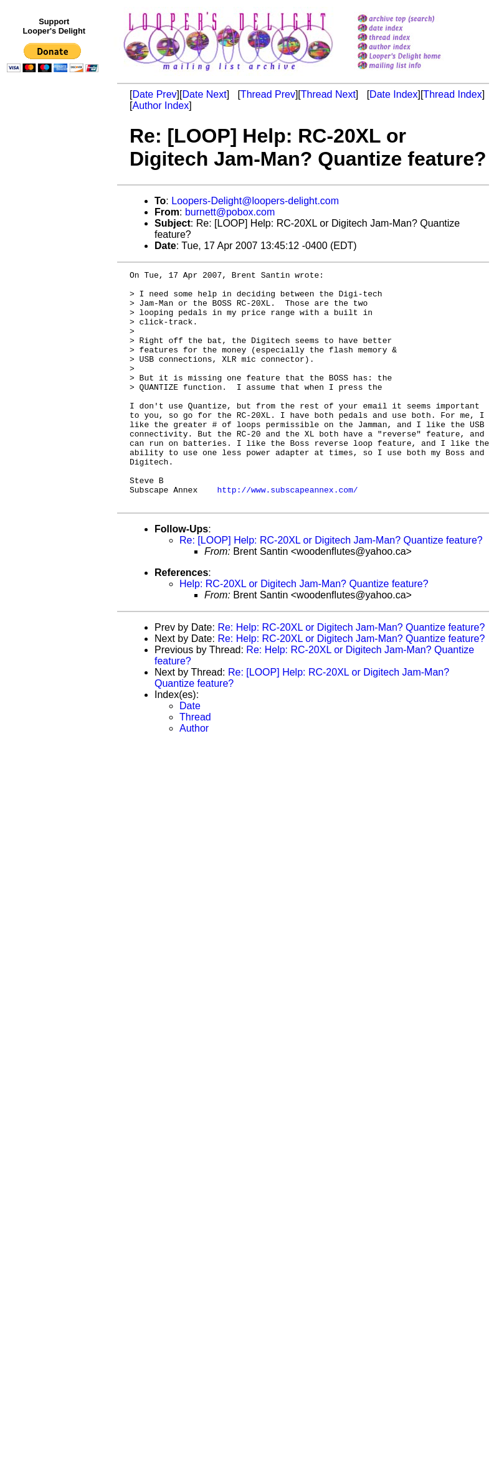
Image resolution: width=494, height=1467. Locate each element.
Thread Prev (267, 94)
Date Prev (154, 94)
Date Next (204, 94)
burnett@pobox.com (230, 212)
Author (194, 775)
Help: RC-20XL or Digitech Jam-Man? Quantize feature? (304, 630)
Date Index (393, 94)
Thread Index (452, 94)
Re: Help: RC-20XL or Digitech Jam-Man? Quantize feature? (351, 674)
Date (190, 752)
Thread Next (328, 94)
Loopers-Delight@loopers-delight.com (255, 201)
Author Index (160, 105)
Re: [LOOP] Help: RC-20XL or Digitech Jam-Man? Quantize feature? (331, 587)
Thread (195, 763)
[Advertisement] (55, 334)
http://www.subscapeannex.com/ (287, 534)
